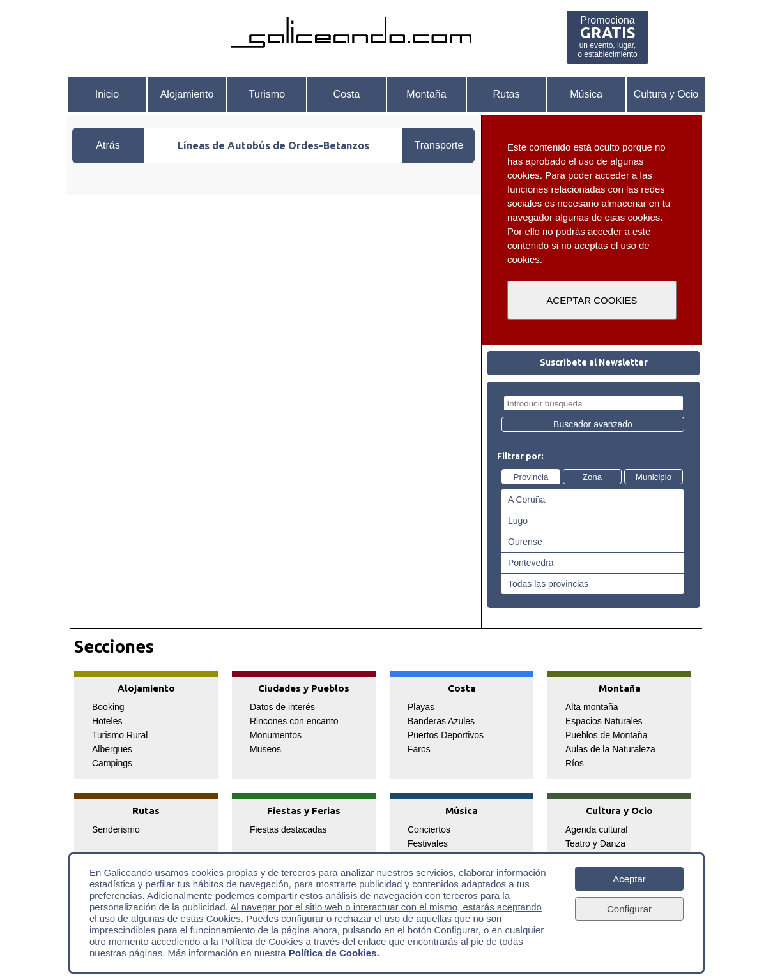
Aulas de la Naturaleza (610, 749)
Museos (265, 749)
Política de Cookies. (334, 952)
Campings (112, 763)
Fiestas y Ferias (304, 810)
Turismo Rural (120, 735)
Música (586, 94)
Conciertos (429, 829)
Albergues (112, 749)
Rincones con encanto (294, 721)
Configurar (629, 908)
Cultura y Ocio (666, 94)
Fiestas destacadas (288, 829)
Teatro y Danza (595, 843)
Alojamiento (187, 94)
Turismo (267, 94)
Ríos (574, 763)
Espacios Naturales (604, 721)
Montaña (426, 94)
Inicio (107, 94)
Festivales (428, 843)
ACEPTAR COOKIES (591, 300)
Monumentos (276, 735)
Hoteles (107, 721)
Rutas (506, 94)
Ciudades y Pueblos (303, 688)
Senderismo (116, 829)
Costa (346, 94)
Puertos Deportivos (446, 735)
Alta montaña (591, 707)
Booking (108, 707)
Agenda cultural (596, 829)
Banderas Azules (441, 721)
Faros (419, 749)
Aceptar (629, 878)
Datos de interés (282, 707)
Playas (421, 707)
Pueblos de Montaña (606, 735)
